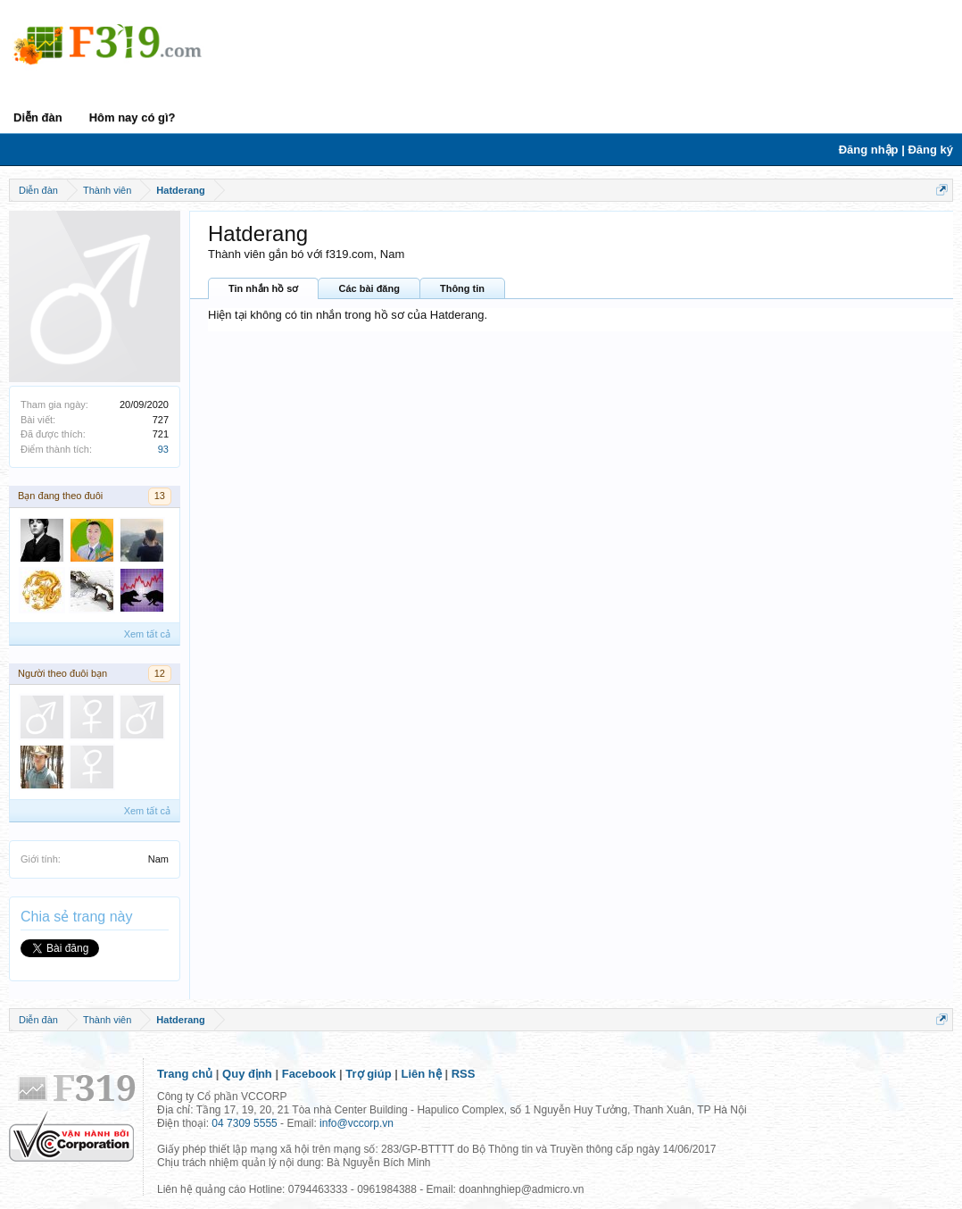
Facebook (309, 1073)
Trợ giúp (368, 1073)
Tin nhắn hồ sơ (263, 288)
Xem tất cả (147, 634)
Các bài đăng (368, 288)
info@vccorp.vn (356, 1123)
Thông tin (462, 288)
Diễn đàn (37, 117)
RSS (464, 1073)
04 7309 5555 (244, 1123)
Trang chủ (184, 1073)
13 (159, 495)
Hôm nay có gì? (132, 117)
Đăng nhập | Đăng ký (896, 149)
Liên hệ (422, 1073)
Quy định (247, 1073)
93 (163, 449)
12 (159, 673)
